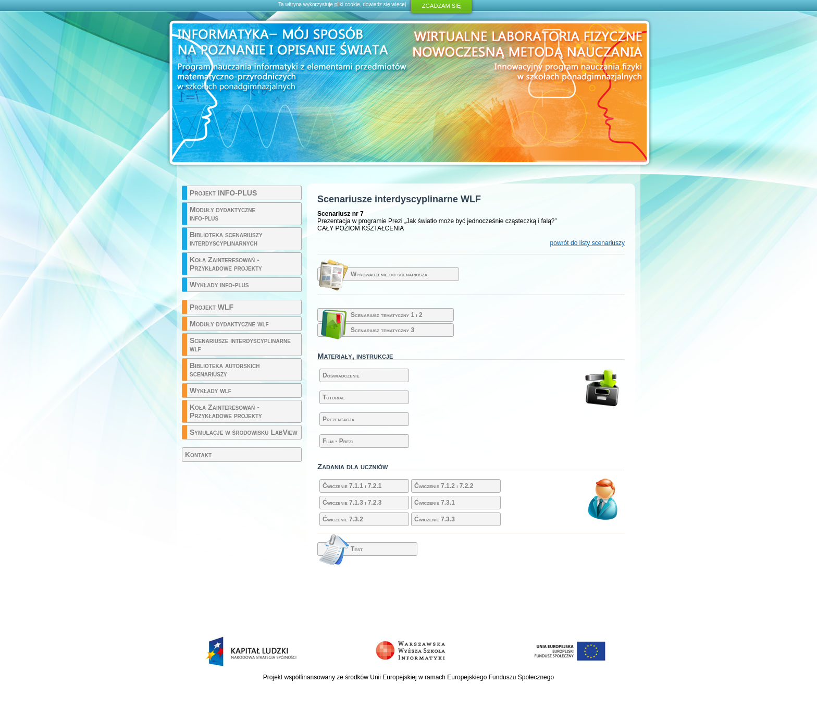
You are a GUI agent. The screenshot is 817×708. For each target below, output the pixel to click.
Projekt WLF (211, 307)
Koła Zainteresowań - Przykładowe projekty (226, 263)
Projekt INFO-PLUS (223, 193)
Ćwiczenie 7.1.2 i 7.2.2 (443, 486)
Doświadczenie (341, 375)
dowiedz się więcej (384, 4)
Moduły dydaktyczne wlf (229, 324)
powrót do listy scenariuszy (587, 243)
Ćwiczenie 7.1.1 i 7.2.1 (352, 486)
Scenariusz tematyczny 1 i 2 (387, 315)
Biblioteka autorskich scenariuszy (224, 369)
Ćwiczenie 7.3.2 (343, 519)
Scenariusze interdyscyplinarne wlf (240, 344)
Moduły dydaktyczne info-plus (222, 213)
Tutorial (334, 397)
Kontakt (198, 454)
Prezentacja (338, 419)
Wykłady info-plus (219, 284)
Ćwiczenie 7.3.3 (434, 519)
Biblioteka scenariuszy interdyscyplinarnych (226, 238)
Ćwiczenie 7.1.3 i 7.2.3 (352, 502)
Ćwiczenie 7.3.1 (434, 502)
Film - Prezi (338, 441)
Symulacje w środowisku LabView (244, 432)
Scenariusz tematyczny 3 (382, 330)
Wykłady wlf (210, 390)
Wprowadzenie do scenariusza (389, 274)
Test (357, 549)
